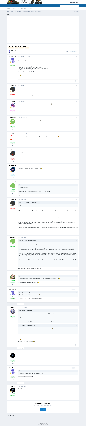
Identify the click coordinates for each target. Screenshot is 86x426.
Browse (9, 6)
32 (13, 363)
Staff (18, 8)
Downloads (14, 8)
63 (13, 319)
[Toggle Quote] (19, 184)
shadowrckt (12, 351)
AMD (12, 133)
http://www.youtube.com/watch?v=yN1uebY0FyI (26, 71)
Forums (8, 8)
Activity (14, 5)
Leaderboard (30, 8)
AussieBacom (12, 273)
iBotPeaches (13, 85)
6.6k (13, 97)
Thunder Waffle (12, 117)
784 (13, 177)
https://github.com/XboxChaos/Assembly (25, 376)
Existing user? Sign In (74, 2)
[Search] (65, 6)
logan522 (12, 307)
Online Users (23, 8)
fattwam (13, 101)
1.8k (13, 113)
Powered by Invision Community (43, 424)
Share (67, 51)
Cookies (43, 422)
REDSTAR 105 (12, 165)
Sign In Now (43, 409)
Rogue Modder (15, 50)
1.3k (13, 68)
